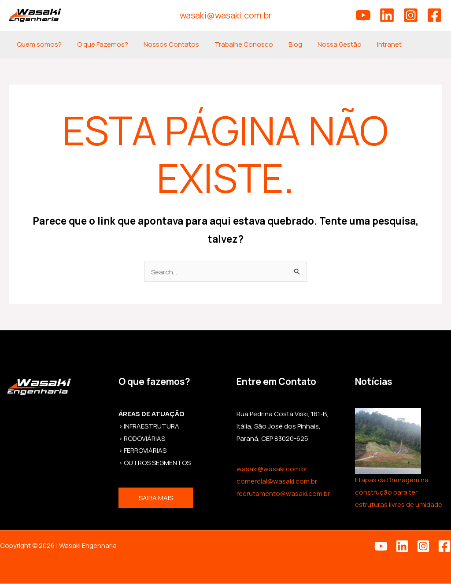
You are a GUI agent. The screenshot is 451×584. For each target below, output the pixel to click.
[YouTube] (363, 15)
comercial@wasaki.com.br (277, 481)
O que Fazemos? (99, 44)
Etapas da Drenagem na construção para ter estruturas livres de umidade (398, 493)
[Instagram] (410, 15)
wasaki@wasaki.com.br (272, 469)
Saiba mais (156, 498)
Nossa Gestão (327, 44)
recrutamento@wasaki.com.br (283, 494)
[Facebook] (434, 15)
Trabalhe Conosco (236, 44)
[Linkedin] (387, 15)
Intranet (374, 44)
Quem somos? (37, 44)
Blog (285, 44)
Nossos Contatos (165, 44)
